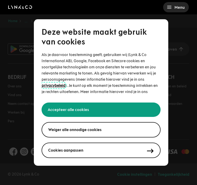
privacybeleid (53, 85)
